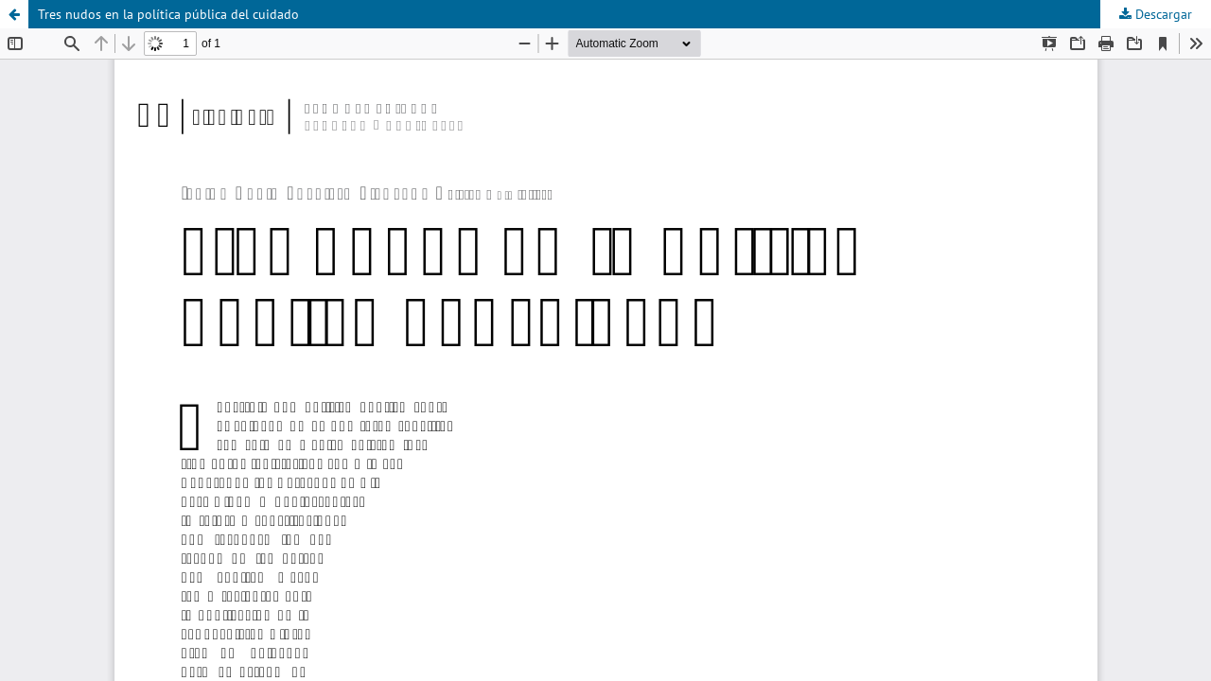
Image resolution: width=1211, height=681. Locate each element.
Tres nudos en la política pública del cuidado (168, 14)
